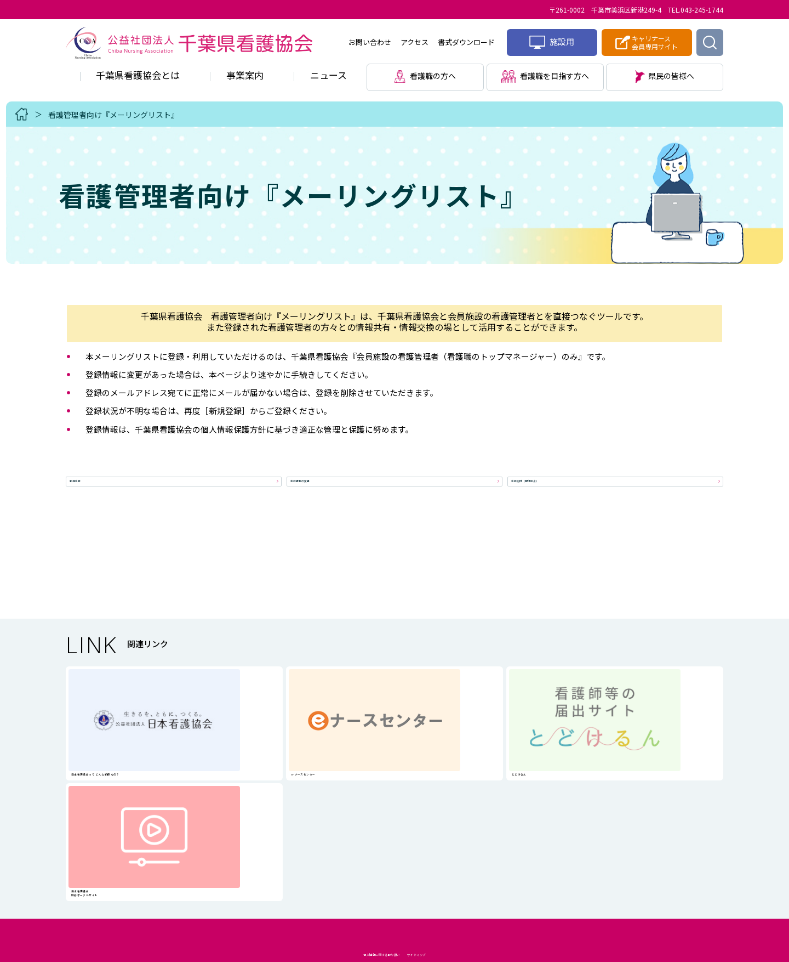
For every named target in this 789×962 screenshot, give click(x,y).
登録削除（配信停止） (555, 489)
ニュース (328, 75)
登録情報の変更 (323, 489)
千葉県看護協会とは (138, 75)
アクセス (414, 42)
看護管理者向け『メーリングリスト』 (113, 114)
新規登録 (91, 489)
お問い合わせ (369, 42)
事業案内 (245, 75)
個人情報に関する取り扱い (356, 861)
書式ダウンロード (466, 42)
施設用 (551, 42)
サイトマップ (462, 861)
